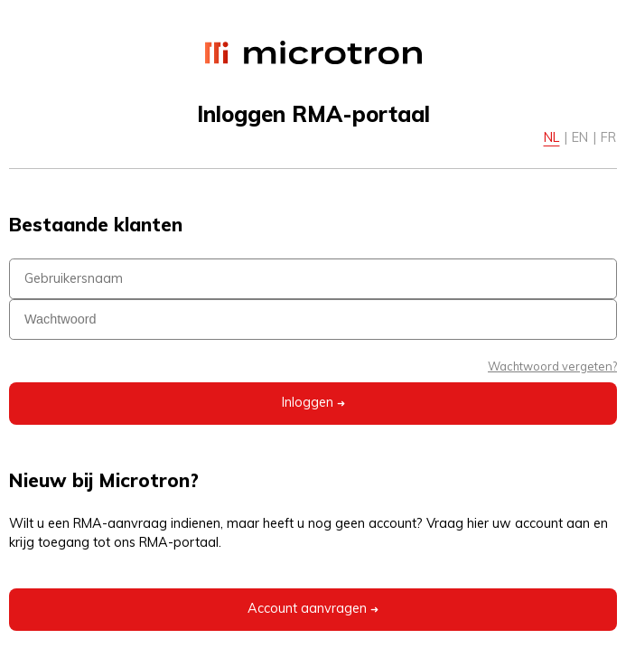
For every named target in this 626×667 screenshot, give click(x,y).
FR (608, 137)
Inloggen (313, 403)
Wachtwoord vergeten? (552, 366)
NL (551, 137)
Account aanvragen (313, 609)
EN (580, 137)
